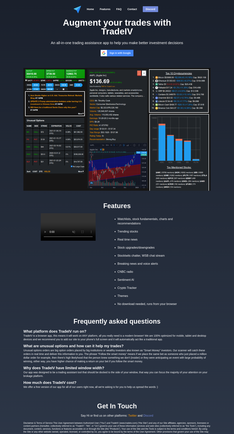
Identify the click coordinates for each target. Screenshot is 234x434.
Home (90, 9)
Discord (150, 9)
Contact (132, 9)
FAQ (119, 9)
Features (105, 9)
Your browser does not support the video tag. (68, 227)
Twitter (132, 415)
